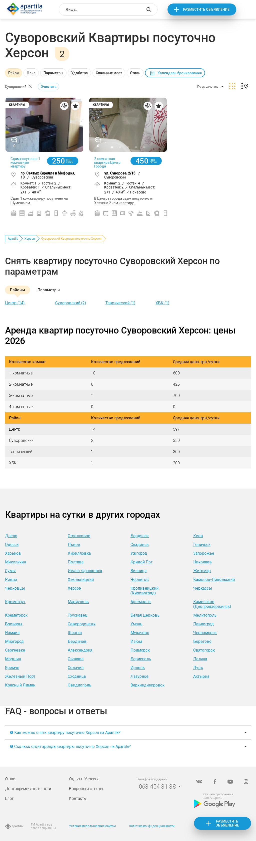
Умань (136, 624)
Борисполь (140, 659)
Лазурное (139, 676)
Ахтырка (201, 676)
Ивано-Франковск (85, 570)
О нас (10, 779)
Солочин (76, 667)
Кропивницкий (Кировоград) (144, 590)
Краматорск (16, 615)
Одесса (11, 544)
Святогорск (204, 650)
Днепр (11, 535)
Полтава (76, 562)
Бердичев (77, 641)
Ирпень (137, 667)
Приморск (140, 650)
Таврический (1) (120, 303)
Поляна (200, 659)
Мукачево (139, 632)
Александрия (80, 650)
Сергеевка (15, 650)
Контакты (77, 798)
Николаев (202, 562)
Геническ (201, 544)
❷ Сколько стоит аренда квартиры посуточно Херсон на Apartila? (70, 746)
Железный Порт (20, 676)
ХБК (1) (162, 303)
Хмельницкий (81, 579)
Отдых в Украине (84, 779)
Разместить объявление (206, 9)
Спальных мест (109, 73)
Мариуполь (78, 601)
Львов (74, 544)
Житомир (202, 570)
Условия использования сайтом (92, 826)
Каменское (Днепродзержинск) (212, 604)
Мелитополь (204, 615)
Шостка (75, 632)
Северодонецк (82, 624)
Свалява (76, 659)
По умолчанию (207, 86)
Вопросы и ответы (86, 788)
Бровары (13, 624)
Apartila (13, 238)
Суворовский (15, 87)
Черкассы (202, 588)
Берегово (202, 641)
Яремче (12, 667)
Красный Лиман (20, 685)
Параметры (53, 73)
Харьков (13, 553)
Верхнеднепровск (147, 685)
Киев (198, 535)
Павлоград (203, 624)
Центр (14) (14, 303)
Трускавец (78, 615)
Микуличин (15, 562)
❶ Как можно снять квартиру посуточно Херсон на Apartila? (65, 732)
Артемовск (140, 601)
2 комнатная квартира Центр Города (107, 162)
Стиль (135, 73)
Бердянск (139, 535)
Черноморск (205, 632)
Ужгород (138, 553)
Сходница (77, 676)
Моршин (13, 659)
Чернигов (139, 579)
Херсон (29, 238)
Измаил (12, 632)
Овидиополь (79, 685)
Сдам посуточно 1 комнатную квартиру (25, 162)
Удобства (79, 73)
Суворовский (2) (70, 303)
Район (13, 73)
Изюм (136, 641)
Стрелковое (79, 535)
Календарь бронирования (180, 73)
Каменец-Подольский (214, 579)
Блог (9, 798)
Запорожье (203, 553)
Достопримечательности (28, 788)
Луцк (198, 667)
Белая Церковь (145, 615)
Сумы (10, 570)
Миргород (14, 641)
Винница (138, 570)
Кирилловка (79, 553)
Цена (31, 73)
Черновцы (15, 588)
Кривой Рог (141, 562)
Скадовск (139, 544)
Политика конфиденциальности (151, 826)
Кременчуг (15, 601)
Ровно (11, 579)
